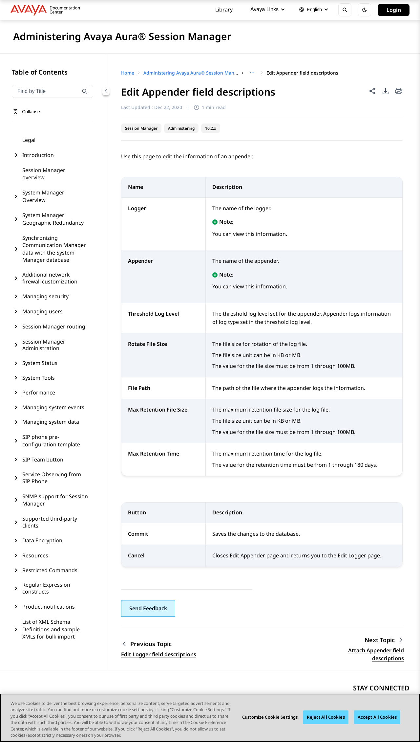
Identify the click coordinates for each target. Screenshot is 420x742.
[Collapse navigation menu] (106, 90)
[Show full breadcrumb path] (252, 73)
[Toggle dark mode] (364, 9)
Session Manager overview (43, 174)
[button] (148, 608)
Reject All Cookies (326, 717)
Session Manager (141, 128)
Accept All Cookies (377, 717)
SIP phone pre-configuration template (51, 440)
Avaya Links (267, 9)
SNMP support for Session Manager (55, 500)
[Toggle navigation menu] (26, 112)
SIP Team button (42, 459)
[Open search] (344, 9)
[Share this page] (372, 91)
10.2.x (210, 128)
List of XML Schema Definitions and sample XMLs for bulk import (51, 629)
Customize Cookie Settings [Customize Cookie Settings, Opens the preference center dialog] (270, 717)
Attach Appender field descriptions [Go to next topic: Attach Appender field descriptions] (376, 654)
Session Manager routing (53, 326)
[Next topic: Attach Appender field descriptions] (384, 640)
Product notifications (48, 606)
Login (394, 9)
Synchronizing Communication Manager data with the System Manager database (54, 248)
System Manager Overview (43, 196)
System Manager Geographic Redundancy (53, 219)
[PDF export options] (385, 91)
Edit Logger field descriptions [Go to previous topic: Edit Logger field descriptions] (158, 654)
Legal (28, 140)
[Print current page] (399, 91)
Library (224, 9)
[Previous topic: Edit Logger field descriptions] (158, 644)
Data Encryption (42, 540)
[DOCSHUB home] (47, 9)
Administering (181, 128)
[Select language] (313, 9)
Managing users (42, 311)
